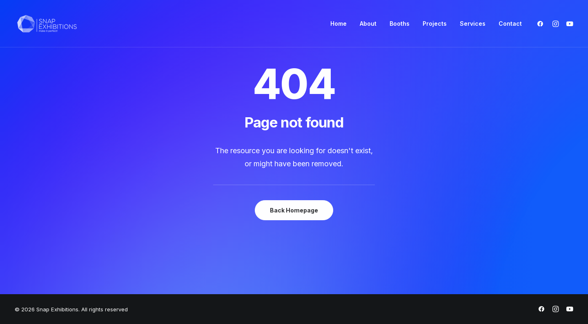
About (368, 23)
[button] (542, 23)
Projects (435, 23)
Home (338, 23)
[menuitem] (338, 23)
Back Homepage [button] (294, 210)
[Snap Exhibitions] (47, 24)
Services (473, 23)
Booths (400, 23)
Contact (510, 23)
